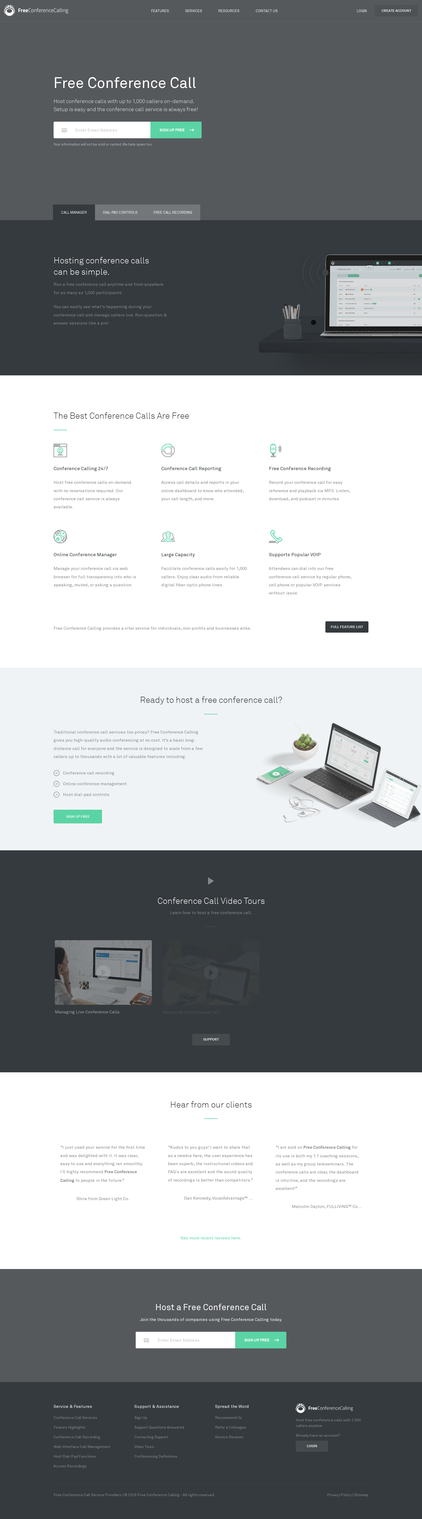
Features (160, 11)
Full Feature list (347, 627)
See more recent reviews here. (211, 1237)
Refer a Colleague (230, 1427)
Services (193, 11)
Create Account (396, 10)
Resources (229, 11)
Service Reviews (229, 1437)
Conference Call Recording (77, 1437)
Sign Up (140, 1417)
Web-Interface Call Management (82, 1446)
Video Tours (144, 1446)
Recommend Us (228, 1417)
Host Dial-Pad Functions (75, 1456)
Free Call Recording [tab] (173, 212)
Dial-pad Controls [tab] (120, 212)
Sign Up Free (78, 816)
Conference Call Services (75, 1417)
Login (362, 11)
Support (211, 1039)
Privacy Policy (339, 1494)
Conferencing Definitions (155, 1456)
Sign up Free (177, 130)
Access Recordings (70, 1466)
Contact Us (267, 11)
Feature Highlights (70, 1427)
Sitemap (361, 1494)
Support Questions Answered (159, 1427)
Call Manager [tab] (74, 212)
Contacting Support (151, 1437)
